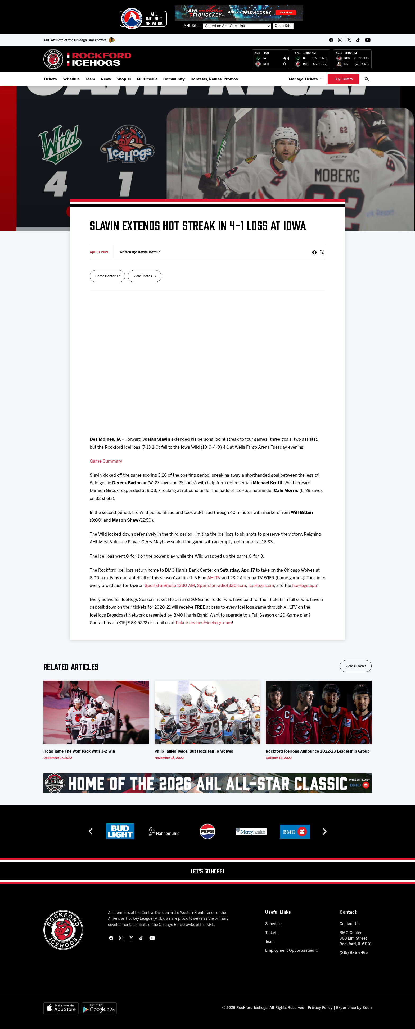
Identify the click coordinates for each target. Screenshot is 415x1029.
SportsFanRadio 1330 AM (170, 586)
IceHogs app (304, 586)
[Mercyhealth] (251, 831)
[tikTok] (358, 40)
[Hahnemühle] (164, 831)
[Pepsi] (207, 831)
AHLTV (214, 578)
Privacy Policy (320, 1008)
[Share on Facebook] (314, 252)
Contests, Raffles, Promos (214, 79)
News (106, 79)
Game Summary (106, 461)
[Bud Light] (120, 831)
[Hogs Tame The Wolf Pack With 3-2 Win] (96, 712)
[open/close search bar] (367, 79)
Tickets (50, 79)
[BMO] (295, 831)
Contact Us (349, 924)
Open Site (283, 26)
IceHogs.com (261, 586)
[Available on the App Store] (61, 1008)
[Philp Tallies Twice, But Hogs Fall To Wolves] (207, 712)
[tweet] (322, 252)
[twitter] (349, 40)
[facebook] (331, 40)
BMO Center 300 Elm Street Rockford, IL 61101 (356, 938)
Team (90, 79)
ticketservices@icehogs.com (204, 623)
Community (174, 79)
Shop (123, 79)
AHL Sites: (193, 26)
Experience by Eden (354, 1008)
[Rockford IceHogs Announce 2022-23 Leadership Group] (319, 712)
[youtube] (368, 40)
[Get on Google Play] (99, 1008)
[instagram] (340, 40)
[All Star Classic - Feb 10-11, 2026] (207, 783)
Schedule (71, 79)
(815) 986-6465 (354, 953)
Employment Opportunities (291, 951)
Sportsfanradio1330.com (221, 586)
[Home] (87, 59)
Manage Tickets (305, 79)
